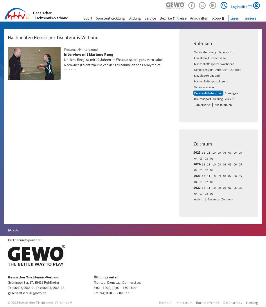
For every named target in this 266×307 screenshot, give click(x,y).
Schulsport (225, 52)
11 (208, 152)
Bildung (218, 99)
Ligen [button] (234, 18)
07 (229, 152)
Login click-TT (245, 5)
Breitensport (202, 99)
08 (224, 152)
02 (206, 158)
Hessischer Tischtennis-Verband (50, 15)
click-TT (230, 99)
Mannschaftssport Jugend (211, 81)
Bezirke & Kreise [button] (173, 18)
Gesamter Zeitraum (220, 199)
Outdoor (235, 70)
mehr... (198, 199)
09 (219, 152)
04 (195, 158)
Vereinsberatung (205, 52)
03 (201, 158)
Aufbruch (221, 70)
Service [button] (150, 18)
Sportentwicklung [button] (110, 18)
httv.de (13, 230)
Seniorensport (203, 70)
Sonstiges (231, 93)
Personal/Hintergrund (208, 93)
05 (240, 152)
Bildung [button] (134, 18)
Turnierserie (202, 105)
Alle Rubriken (223, 105)
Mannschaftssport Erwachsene (214, 64)
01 (211, 158)
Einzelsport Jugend (207, 76)
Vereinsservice (204, 87)
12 (203, 152)
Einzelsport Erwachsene (210, 58)
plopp (218, 18)
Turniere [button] (249, 18)
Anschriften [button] (199, 18)
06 (235, 152)
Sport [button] (87, 18)
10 (214, 152)
